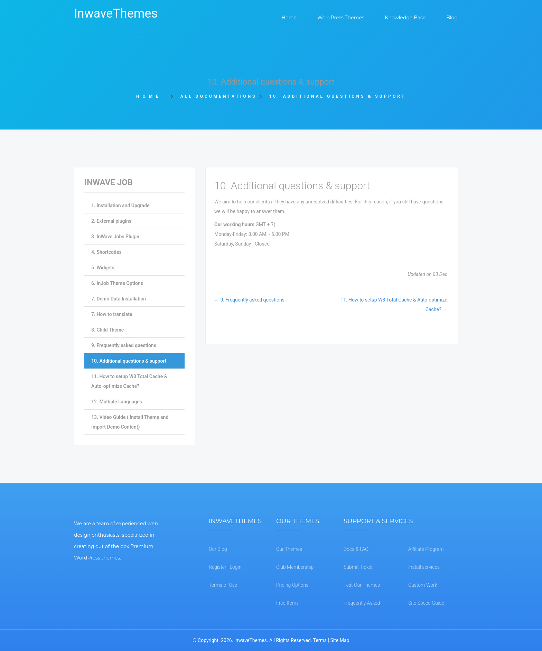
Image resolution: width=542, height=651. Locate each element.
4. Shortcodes (106, 252)
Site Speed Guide (426, 603)
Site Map (339, 640)
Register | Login (225, 567)
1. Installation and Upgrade (120, 205)
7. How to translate (111, 314)
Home (151, 96)
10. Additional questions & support (128, 361)
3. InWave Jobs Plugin (115, 236)
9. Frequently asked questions (123, 345)
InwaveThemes (116, 13)
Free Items (287, 603)
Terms (320, 640)
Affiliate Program (425, 549)
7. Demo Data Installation (118, 298)
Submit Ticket (358, 567)
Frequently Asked (362, 603)
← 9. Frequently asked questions (249, 300)
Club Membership (295, 567)
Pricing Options (292, 585)
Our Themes (289, 549)
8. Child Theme (107, 330)
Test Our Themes (362, 585)
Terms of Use (223, 585)
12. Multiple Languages (116, 401)
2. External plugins (111, 221)
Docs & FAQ (356, 549)
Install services (424, 567)
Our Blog (218, 549)
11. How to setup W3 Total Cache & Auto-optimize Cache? (129, 381)
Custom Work (422, 585)
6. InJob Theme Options (117, 283)
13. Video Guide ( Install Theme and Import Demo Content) (129, 422)
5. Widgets (102, 267)
